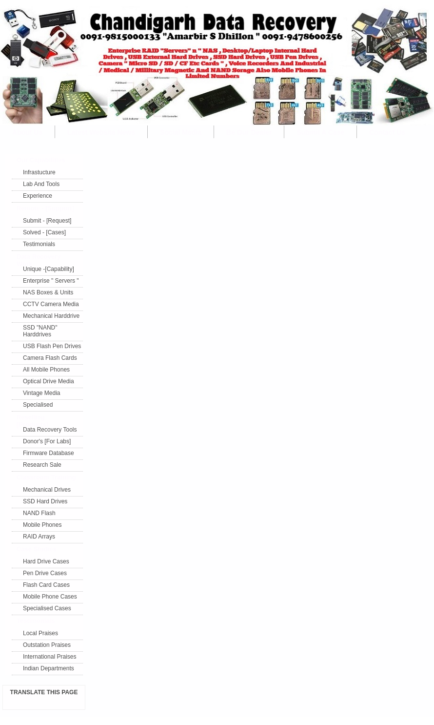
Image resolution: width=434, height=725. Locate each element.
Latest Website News (101, 132)
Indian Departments (48, 668)
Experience (37, 195)
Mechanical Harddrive (51, 315)
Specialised (38, 404)
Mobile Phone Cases (50, 596)
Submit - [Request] (47, 220)
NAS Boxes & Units (48, 292)
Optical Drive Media (48, 381)
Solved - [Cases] (44, 232)
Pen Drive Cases (45, 573)
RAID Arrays (39, 536)
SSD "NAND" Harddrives (40, 331)
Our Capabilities (41, 160)
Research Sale (42, 464)
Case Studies (37, 549)
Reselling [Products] (32, 419)
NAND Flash (39, 513)
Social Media (180, 132)
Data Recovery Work (38, 258)
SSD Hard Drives (45, 501)
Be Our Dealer (249, 132)
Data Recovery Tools (50, 429)
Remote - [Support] (45, 208)
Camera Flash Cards (50, 357)
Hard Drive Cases (46, 561)
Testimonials (39, 244)
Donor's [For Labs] (47, 441)
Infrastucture (39, 172)
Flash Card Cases (46, 584)
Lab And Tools (41, 184)
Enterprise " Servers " (51, 280)
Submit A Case (320, 132)
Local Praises (40, 633)
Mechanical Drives (47, 489)
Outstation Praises (47, 645)
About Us (27, 132)
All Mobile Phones (46, 369)
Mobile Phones (42, 524)
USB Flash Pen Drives (52, 346)
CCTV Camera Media (51, 304)
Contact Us (387, 132)
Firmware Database (48, 453)
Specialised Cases (47, 608)
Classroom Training (46, 477)
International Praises (49, 656)
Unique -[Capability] (48, 269)
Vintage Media (41, 393)
